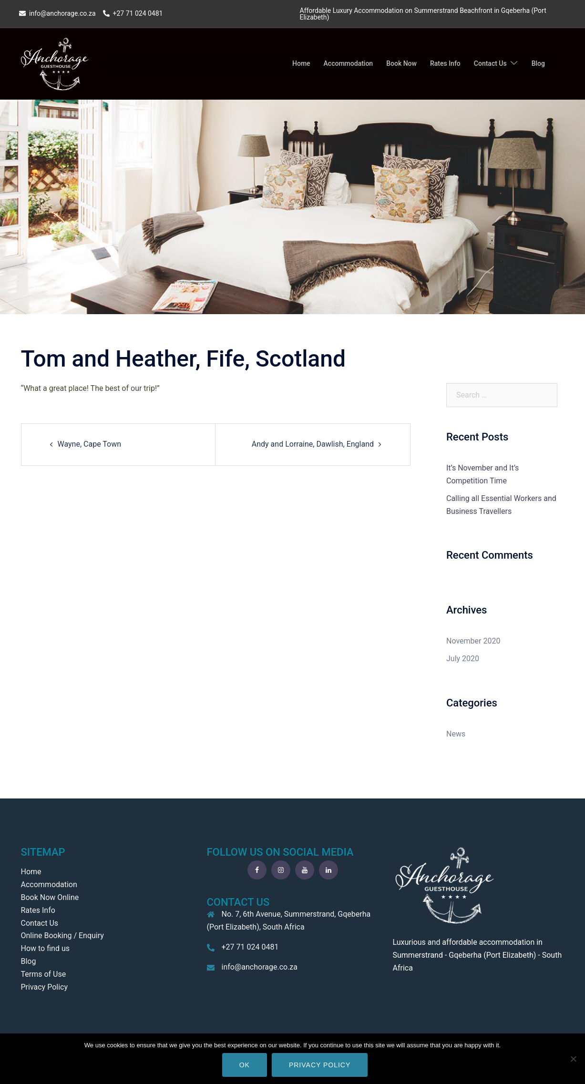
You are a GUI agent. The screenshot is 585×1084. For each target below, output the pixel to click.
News (455, 733)
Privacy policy (319, 1065)
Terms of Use (43, 974)
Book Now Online (50, 897)
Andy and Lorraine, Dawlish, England (313, 444)
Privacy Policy (44, 987)
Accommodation (348, 63)
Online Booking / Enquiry (62, 935)
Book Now (401, 63)
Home (301, 63)
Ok (244, 1065)
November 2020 (473, 640)
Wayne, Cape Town (90, 444)
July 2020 (462, 658)
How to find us (45, 948)
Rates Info (445, 63)
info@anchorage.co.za (260, 967)
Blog (538, 63)
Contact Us (490, 63)
